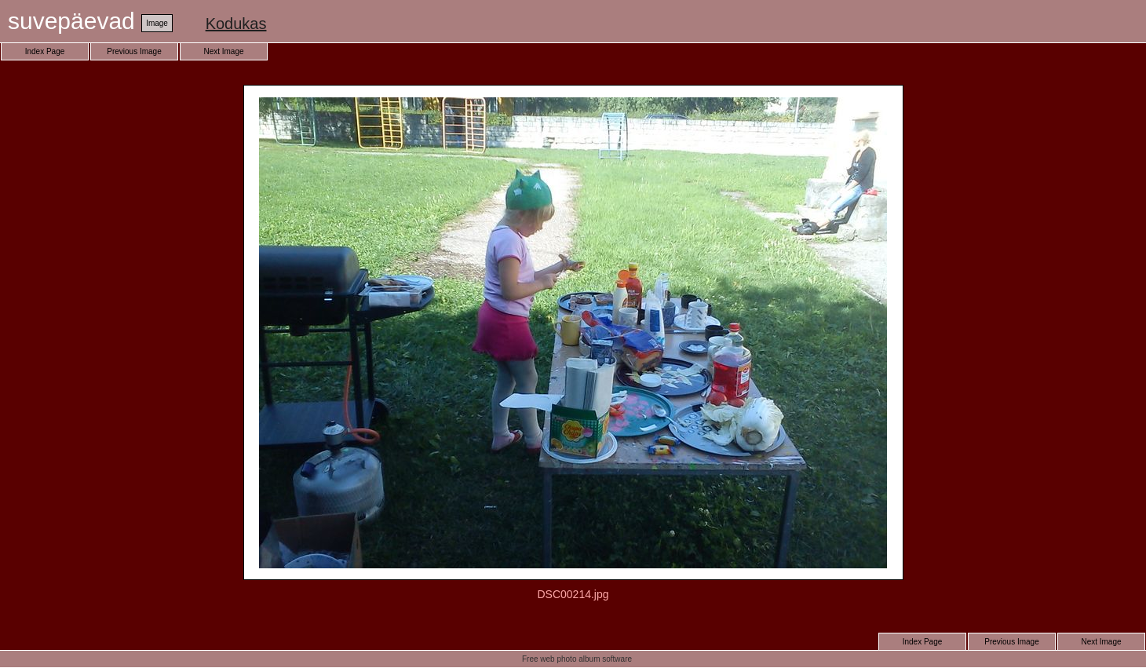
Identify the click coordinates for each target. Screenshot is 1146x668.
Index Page (45, 51)
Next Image (223, 51)
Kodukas (236, 23)
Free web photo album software (577, 659)
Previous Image (134, 51)
